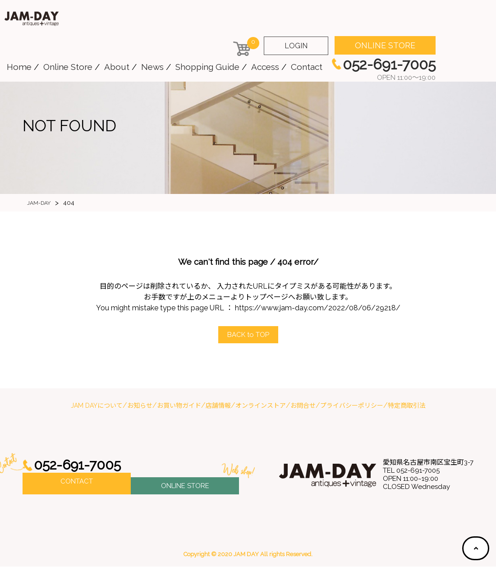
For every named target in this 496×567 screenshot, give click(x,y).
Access (265, 67)
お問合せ (303, 406)
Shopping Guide (207, 67)
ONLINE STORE (385, 45)
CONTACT (77, 484)
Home (19, 67)
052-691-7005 (80, 465)
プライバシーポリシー (351, 406)
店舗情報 (218, 406)
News (152, 67)
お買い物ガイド (179, 406)
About (116, 67)
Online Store (67, 67)
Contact (306, 67)
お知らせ (139, 406)
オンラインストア (260, 406)
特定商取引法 (407, 406)
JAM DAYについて (97, 406)
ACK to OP (248, 335)
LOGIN (296, 45)
